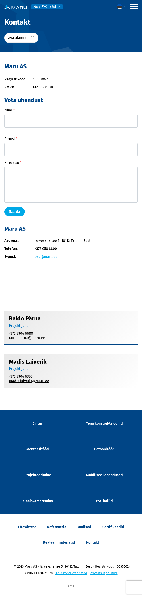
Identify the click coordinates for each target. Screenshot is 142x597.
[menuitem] (122, 6)
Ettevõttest (27, 527)
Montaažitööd (37, 449)
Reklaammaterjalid (59, 542)
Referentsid (57, 527)
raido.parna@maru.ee (27, 338)
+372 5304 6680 (21, 333)
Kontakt (92, 542)
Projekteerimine (37, 475)
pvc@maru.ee (46, 256)
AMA (71, 586)
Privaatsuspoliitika (104, 573)
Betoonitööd (104, 449)
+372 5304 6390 (21, 376)
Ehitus (38, 423)
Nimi (9, 110)
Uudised (84, 527)
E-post (10, 139)
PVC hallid (104, 501)
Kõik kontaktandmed (71, 573)
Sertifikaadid (113, 527)
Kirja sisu (12, 162)
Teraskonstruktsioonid (104, 423)
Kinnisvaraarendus (37, 501)
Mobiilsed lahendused (104, 475)
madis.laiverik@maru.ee (29, 381)
